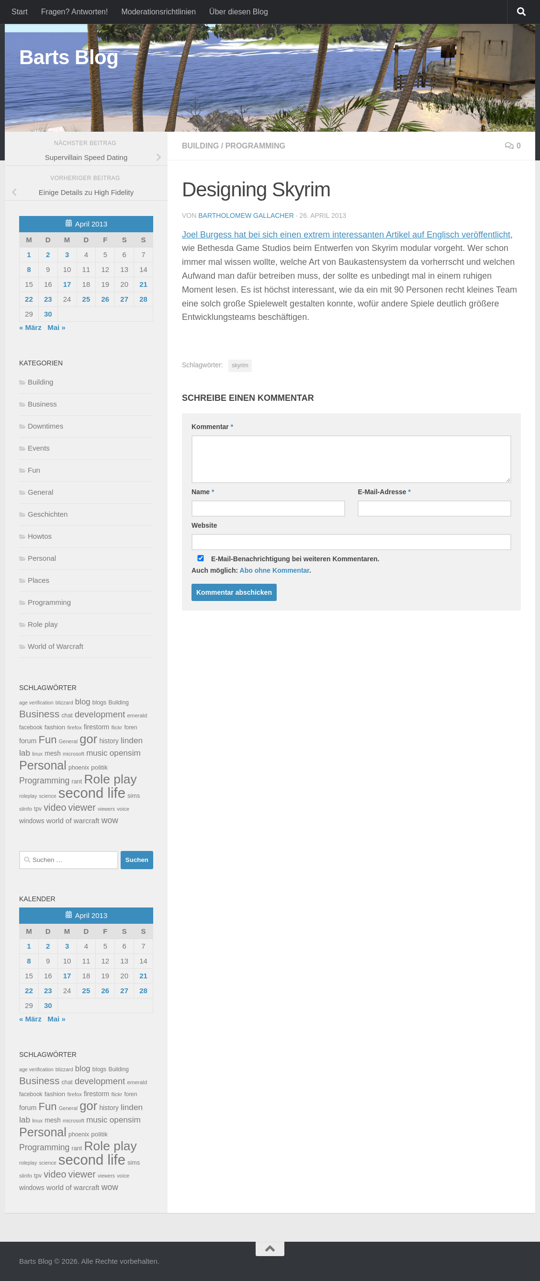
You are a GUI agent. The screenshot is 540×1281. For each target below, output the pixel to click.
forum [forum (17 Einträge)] (27, 741)
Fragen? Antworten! (74, 12)
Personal (42, 558)
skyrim (240, 365)
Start (19, 12)
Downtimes (45, 426)
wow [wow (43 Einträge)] (109, 820)
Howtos (40, 536)
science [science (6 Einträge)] (47, 796)
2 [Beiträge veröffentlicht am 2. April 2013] (48, 254)
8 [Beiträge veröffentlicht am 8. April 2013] (29, 269)
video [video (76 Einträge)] (55, 807)
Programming (255, 146)
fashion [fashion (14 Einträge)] (55, 727)
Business (42, 404)
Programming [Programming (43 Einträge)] (44, 780)
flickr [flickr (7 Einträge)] (116, 727)
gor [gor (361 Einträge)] (88, 739)
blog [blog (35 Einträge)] (82, 701)
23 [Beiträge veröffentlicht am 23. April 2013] (48, 299)
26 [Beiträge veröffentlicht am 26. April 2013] (105, 299)
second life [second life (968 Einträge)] (91, 793)
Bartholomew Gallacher (246, 215)
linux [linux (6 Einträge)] (37, 754)
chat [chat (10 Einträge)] (66, 715)
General (40, 492)
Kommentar (212, 427)
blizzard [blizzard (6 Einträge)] (64, 702)
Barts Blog (68, 57)
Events (39, 448)
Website (204, 525)
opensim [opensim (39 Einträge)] (125, 753)
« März (30, 327)
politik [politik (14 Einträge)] (99, 767)
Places (38, 580)
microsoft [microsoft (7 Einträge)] (73, 754)
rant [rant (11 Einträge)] (77, 781)
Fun (34, 470)
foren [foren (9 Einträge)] (130, 727)
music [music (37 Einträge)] (96, 753)
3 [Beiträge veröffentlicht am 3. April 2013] (67, 254)
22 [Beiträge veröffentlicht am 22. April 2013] (29, 299)
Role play (43, 624)
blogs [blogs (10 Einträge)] (99, 702)
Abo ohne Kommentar (274, 570)
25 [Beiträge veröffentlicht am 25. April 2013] (86, 299)
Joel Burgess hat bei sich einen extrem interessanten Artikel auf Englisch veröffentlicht (346, 234)
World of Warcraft (55, 646)
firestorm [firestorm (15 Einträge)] (96, 727)
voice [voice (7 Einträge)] (123, 809)
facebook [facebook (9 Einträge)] (31, 727)
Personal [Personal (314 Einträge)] (43, 765)
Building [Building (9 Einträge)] (118, 702)
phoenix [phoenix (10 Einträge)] (78, 767)
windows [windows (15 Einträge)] (32, 821)
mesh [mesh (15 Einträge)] (53, 753)
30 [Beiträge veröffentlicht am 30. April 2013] (48, 314)
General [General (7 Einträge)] (68, 741)
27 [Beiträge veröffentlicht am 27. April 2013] (124, 299)
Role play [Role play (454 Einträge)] (110, 779)
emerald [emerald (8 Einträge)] (137, 715)
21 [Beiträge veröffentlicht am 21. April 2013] (143, 284)
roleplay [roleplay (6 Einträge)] (28, 796)
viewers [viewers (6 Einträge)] (106, 809)
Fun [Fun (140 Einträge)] (48, 740)
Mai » (56, 327)
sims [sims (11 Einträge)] (133, 796)
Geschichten (48, 514)
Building (200, 146)
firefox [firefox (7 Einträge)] (75, 727)
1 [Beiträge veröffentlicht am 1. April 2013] (29, 254)
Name (202, 492)
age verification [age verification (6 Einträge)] (36, 702)
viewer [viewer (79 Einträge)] (82, 807)
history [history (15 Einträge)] (108, 741)
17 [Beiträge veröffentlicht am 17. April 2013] (67, 284)
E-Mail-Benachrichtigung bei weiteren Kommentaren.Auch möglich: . (285, 564)
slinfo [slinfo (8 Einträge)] (25, 809)
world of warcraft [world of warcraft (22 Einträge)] (73, 820)
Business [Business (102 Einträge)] (39, 713)
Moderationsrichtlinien (158, 12)
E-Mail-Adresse (384, 492)
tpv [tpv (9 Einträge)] (38, 808)
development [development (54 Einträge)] (100, 714)
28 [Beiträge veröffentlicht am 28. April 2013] (143, 299)
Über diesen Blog (238, 12)
